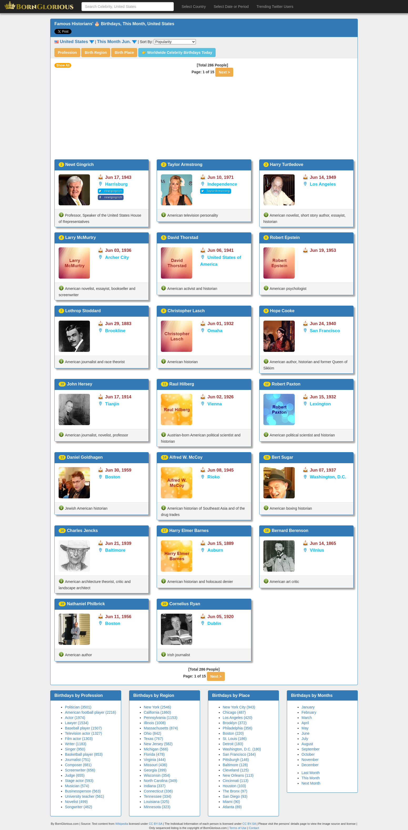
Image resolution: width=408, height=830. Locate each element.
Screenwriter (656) (80, 770)
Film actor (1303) (79, 739)
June (305, 733)
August (307, 744)
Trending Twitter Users (275, 6)
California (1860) (157, 712)
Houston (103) (234, 786)
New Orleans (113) (238, 775)
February (309, 712)
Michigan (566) (156, 749)
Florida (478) (154, 754)
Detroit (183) (233, 744)
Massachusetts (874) (161, 728)
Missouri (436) (155, 765)
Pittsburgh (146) (236, 760)
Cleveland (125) (236, 770)
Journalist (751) (77, 760)
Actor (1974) (75, 718)
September (310, 749)
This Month (311, 778)
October (308, 754)
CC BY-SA (155, 823)
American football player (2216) (90, 712)
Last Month (311, 773)
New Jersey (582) (158, 744)
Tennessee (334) (157, 796)
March (307, 718)
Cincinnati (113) (235, 781)
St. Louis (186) (235, 739)
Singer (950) (75, 749)
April (305, 723)
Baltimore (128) (235, 765)
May (305, 728)
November (310, 760)
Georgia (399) (155, 770)
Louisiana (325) (156, 802)
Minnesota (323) (157, 807)
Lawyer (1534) (77, 723)
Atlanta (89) (232, 807)
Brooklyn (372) (235, 723)
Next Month (311, 783)
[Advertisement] (204, 120)
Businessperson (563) (83, 791)
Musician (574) (77, 786)
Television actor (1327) (83, 733)
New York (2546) (157, 707)
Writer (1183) (75, 744)
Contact (254, 827)
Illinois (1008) (155, 723)
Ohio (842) (152, 733)
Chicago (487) (234, 712)
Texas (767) (153, 739)
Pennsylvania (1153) (160, 718)
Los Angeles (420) (237, 718)
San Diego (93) (235, 796)
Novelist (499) (76, 802)
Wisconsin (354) (157, 775)
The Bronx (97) (235, 791)
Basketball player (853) (84, 754)
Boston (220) (233, 733)
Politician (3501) (78, 707)
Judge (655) (75, 775)
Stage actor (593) (79, 781)
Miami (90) (231, 802)
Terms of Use (238, 827)
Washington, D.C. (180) (242, 749)
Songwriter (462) (78, 807)
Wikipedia (121, 823)
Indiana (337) (155, 786)
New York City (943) (239, 707)
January (308, 707)
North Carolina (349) (160, 781)
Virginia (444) (155, 760)
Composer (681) (78, 765)
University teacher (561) (84, 796)
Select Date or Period (231, 6)
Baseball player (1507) (83, 728)
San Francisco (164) (239, 754)
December (310, 765)
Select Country (194, 6)
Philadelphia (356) (237, 728)
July (305, 739)
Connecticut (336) (158, 791)
